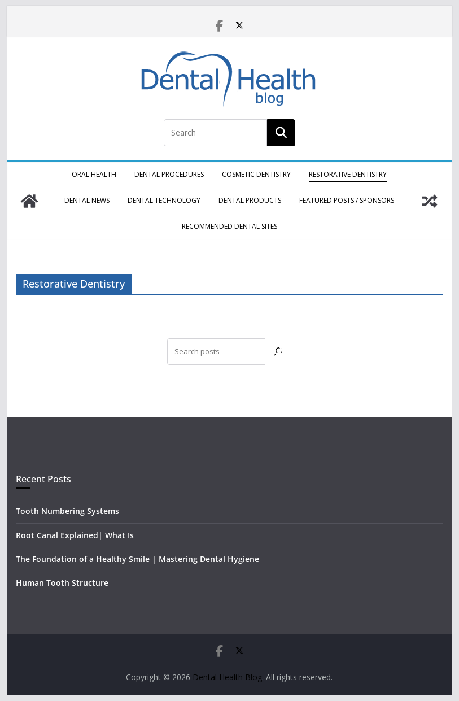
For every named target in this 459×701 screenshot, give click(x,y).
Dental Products (249, 200)
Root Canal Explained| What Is (75, 535)
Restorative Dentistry (348, 174)
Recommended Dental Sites (229, 226)
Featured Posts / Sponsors (346, 200)
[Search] (278, 351)
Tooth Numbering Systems (67, 511)
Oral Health (94, 174)
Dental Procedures (169, 174)
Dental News (87, 200)
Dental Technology (164, 200)
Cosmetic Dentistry (256, 174)
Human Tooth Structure (62, 582)
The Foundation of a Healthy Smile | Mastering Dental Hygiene (137, 559)
